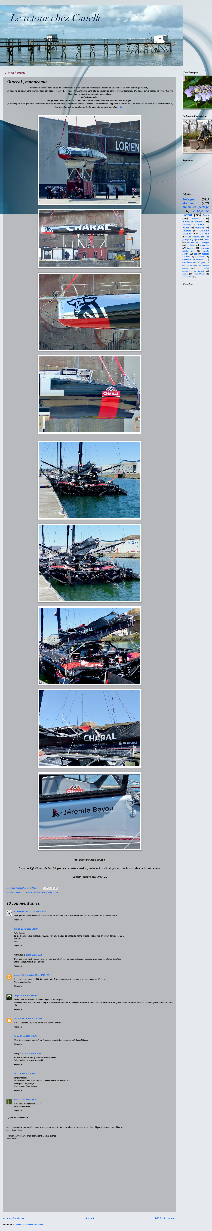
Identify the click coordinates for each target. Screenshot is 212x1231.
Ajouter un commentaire (17, 1117)
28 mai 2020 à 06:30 (34, 955)
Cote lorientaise (189, 262)
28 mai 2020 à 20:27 (27, 1100)
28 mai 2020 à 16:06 (28, 1036)
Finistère (186, 230)
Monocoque (53, 892)
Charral (17, 892)
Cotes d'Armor (199, 274)
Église (203, 263)
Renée (16, 1036)
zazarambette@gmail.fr (24, 975)
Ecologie (190, 245)
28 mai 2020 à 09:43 (28, 995)
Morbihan (188, 203)
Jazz (195, 254)
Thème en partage (195, 207)
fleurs (206, 215)
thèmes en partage (192, 221)
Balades (196, 218)
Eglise (196, 240)
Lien (122, 107)
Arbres (206, 240)
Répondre (18, 920)
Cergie (16, 995)
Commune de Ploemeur (193, 260)
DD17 (16, 1074)
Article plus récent (14, 1218)
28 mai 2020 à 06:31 (43, 975)
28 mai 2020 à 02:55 (37, 911)
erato (16, 1100)
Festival (185, 274)
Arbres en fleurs (187, 277)
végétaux (199, 227)
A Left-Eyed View (21, 911)
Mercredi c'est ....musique (198, 242)
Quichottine (19, 1019)
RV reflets (199, 257)
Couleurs (191, 248)
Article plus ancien (165, 1218)
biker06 (17, 929)
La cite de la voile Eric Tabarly (34, 892)
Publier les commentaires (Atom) (29, 1225)
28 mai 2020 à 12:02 (33, 1019)
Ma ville (204, 233)
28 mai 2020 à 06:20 (29, 929)
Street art (204, 245)
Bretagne (188, 199)
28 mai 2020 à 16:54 (27, 1074)
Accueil (89, 1218)
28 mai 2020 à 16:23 (32, 1053)
